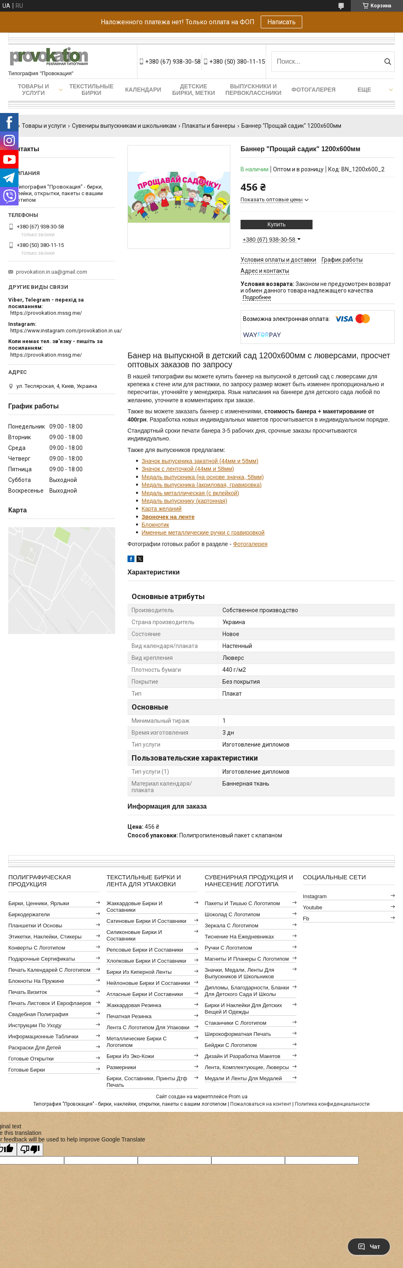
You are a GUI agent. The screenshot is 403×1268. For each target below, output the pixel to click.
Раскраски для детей (34, 1047)
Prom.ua (238, 1097)
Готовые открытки (30, 1059)
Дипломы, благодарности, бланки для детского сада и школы (247, 990)
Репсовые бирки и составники (145, 950)
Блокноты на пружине (36, 981)
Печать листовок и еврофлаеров (49, 1003)
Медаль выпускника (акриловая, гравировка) (201, 485)
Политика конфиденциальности (332, 1104)
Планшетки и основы (35, 925)
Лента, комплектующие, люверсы (247, 1067)
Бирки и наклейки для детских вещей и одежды (243, 1008)
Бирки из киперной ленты (139, 972)
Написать (281, 22)
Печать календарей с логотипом (49, 970)
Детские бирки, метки (193, 89)
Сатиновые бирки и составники (146, 921)
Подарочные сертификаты (41, 959)
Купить (276, 224)
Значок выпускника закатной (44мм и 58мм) (199, 461)
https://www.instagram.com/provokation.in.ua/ (66, 330)
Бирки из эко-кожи (130, 1056)
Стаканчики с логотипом (235, 1023)
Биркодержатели (29, 914)
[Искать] (387, 61)
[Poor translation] (30, 1149)
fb (306, 918)
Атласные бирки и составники (145, 994)
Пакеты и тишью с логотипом (242, 903)
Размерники (121, 1067)
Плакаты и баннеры (208, 125)
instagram (315, 896)
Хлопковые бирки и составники (146, 961)
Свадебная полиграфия (38, 1014)
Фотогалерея (314, 89)
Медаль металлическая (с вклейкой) (190, 493)
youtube (312, 907)
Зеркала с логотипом (232, 925)
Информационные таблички (43, 1036)
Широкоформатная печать (238, 1034)
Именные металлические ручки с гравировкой (202, 532)
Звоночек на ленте (168, 517)
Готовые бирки (26, 1070)
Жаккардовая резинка (134, 1005)
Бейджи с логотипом (231, 1045)
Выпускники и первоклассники (253, 89)
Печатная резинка (129, 1016)
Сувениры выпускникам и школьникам (124, 125)
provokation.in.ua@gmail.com (51, 272)
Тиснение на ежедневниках (239, 937)
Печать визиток (27, 992)
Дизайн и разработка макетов (242, 1056)
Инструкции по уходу (34, 1025)
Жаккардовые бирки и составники (134, 906)
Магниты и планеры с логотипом (247, 959)
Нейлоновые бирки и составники (148, 983)
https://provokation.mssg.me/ (46, 313)
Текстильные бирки (91, 89)
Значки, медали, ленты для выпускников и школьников (239, 973)
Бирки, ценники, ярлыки (38, 903)
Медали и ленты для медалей (243, 1078)
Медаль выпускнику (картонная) (184, 501)
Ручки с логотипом (228, 948)
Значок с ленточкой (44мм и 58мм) (187, 469)
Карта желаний (161, 508)
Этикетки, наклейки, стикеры (44, 937)
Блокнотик (155, 524)
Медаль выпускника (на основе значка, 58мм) (202, 477)
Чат (369, 1246)
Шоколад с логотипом (232, 914)
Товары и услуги (33, 89)
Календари (143, 89)
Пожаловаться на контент (260, 1104)
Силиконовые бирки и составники (134, 935)
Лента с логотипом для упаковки (148, 1027)
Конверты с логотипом (36, 948)
